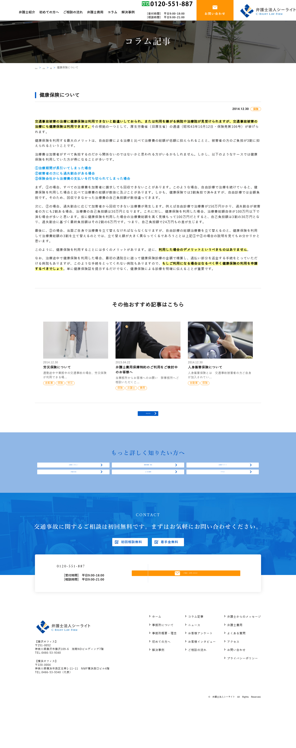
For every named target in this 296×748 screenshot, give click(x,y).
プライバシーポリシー (242, 695)
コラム (52, 67)
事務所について (163, 662)
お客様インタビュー (73, 481)
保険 (64, 67)
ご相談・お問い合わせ (196, 607)
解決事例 (158, 687)
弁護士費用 (235, 662)
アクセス (222, 497)
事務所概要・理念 (148, 481)
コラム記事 (196, 654)
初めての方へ (161, 679)
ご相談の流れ (73, 497)
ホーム (39, 67)
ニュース (194, 662)
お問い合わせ (236, 687)
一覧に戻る (148, 419)
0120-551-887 (94, 600)
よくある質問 (148, 497)
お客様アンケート (222, 481)
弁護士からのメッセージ (244, 654)
